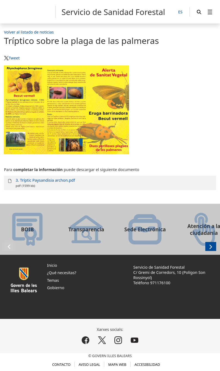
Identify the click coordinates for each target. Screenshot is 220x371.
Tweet (14, 58)
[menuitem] (209, 11)
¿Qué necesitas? (61, 272)
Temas (53, 280)
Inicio (52, 265)
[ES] (180, 12)
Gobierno (55, 287)
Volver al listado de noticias (29, 32)
